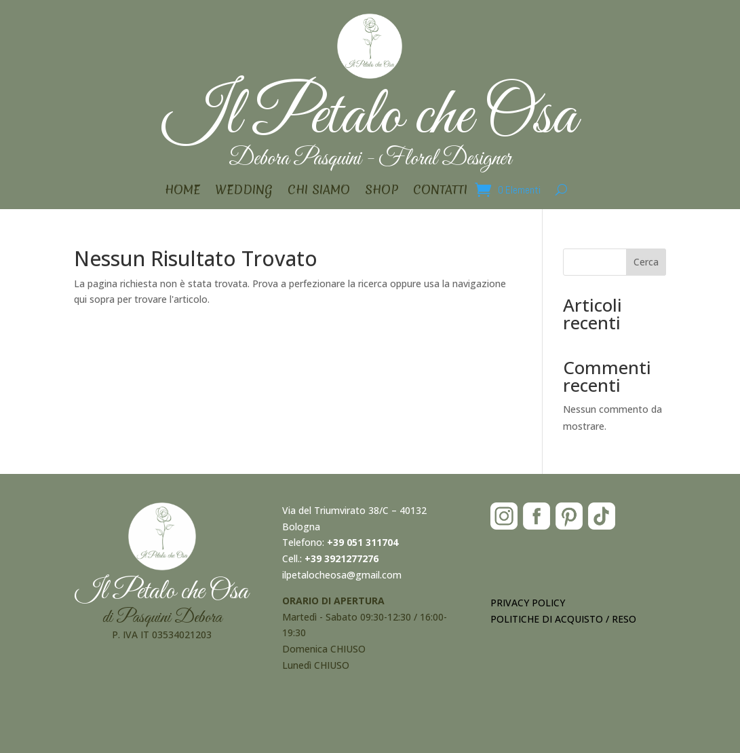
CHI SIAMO (319, 191)
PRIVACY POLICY (527, 602)
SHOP (381, 191)
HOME (182, 191)
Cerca (646, 261)
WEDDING (244, 191)
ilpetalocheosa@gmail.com (342, 574)
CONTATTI (440, 191)
